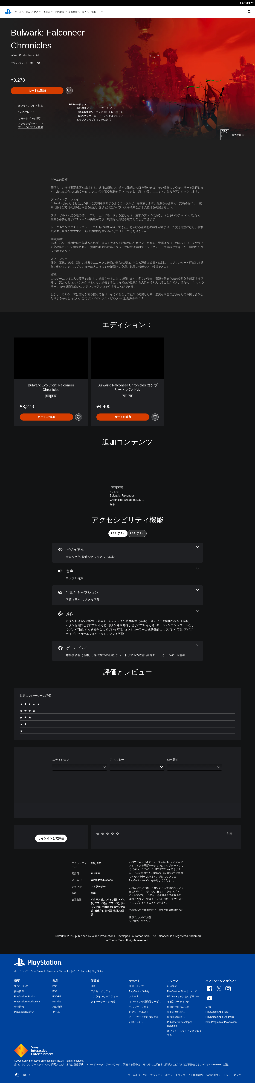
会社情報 (19, 1006)
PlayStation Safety (139, 991)
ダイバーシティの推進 (103, 1001)
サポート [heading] (134, 980)
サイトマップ (233, 1075)
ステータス (135, 996)
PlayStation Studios (25, 996)
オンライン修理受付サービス (145, 1001)
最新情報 (73, 12)
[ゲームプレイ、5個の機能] (127, 651)
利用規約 (172, 986)
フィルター (117, 759)
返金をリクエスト (139, 1011)
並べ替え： (174, 759)
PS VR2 (56, 996)
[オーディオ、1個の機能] (127, 574)
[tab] (117, 533)
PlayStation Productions (27, 1001)
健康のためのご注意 (140, 917)
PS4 (36, 12)
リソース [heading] (172, 980)
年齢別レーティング (178, 1001)
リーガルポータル (137, 1075)
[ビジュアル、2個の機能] (127, 553)
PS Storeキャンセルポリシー (183, 996)
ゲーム (18, 12)
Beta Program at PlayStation (221, 1022)
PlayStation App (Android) (219, 1017)
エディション (60, 759)
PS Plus (46, 12)
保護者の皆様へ (175, 1017)
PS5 (28, 12)
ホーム (18, 971)
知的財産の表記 (175, 1011)
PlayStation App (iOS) (217, 1011)
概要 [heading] (17, 980)
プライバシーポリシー (162, 1075)
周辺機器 (59, 12)
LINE (208, 1006)
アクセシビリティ (101, 991)
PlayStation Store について (182, 991)
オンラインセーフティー (104, 996)
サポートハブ (136, 986)
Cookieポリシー (214, 1075)
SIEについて (21, 986)
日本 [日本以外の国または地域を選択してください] (23, 1075)
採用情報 (19, 991)
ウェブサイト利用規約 (190, 1075)
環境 (93, 986)
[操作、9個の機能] (127, 623)
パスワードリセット (140, 1006)
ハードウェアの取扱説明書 (144, 1017)
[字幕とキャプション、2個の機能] (127, 595)
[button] (30, 127)
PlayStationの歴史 (24, 1011)
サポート (95, 12)
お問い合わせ (136, 1022)
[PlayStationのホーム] (8, 12)
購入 (84, 12)
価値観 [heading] (95, 980)
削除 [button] (229, 833)
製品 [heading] (55, 980)
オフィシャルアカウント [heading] (221, 980)
